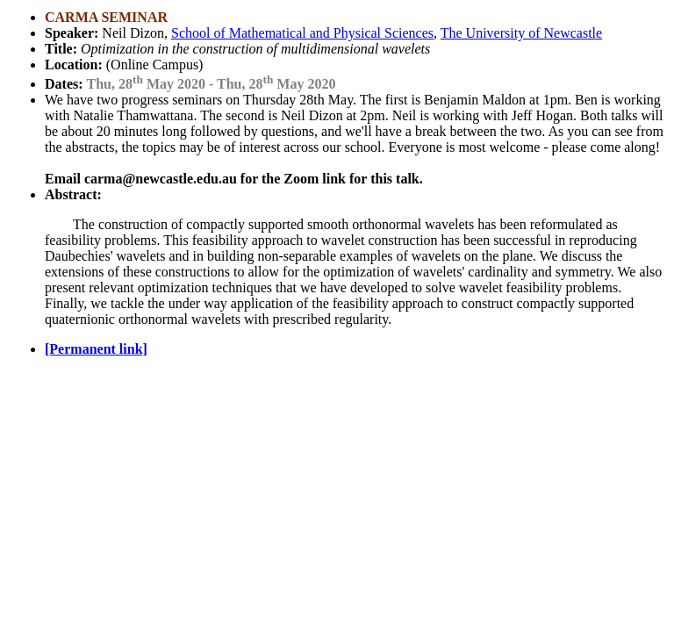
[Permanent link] (96, 348)
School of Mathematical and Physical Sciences (302, 32)
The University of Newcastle (521, 32)
